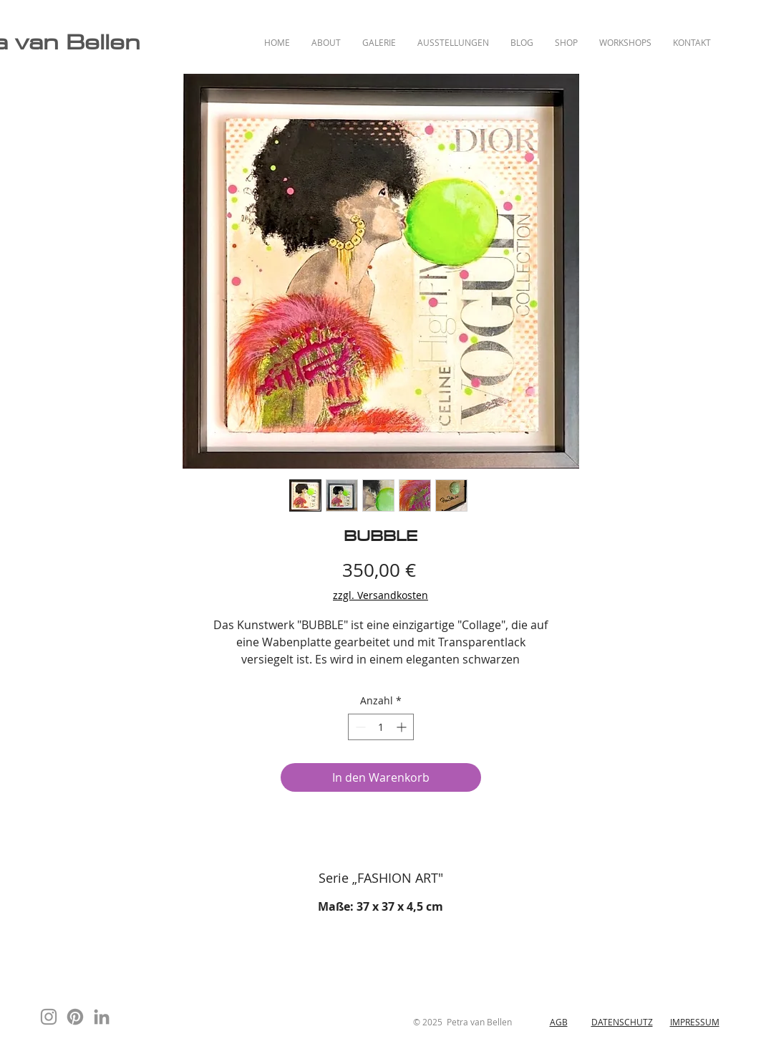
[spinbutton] (381, 726)
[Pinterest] (75, 1017)
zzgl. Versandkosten (380, 595)
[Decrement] (359, 726)
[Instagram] (48, 1017)
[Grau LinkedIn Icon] (101, 1017)
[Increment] (403, 726)
